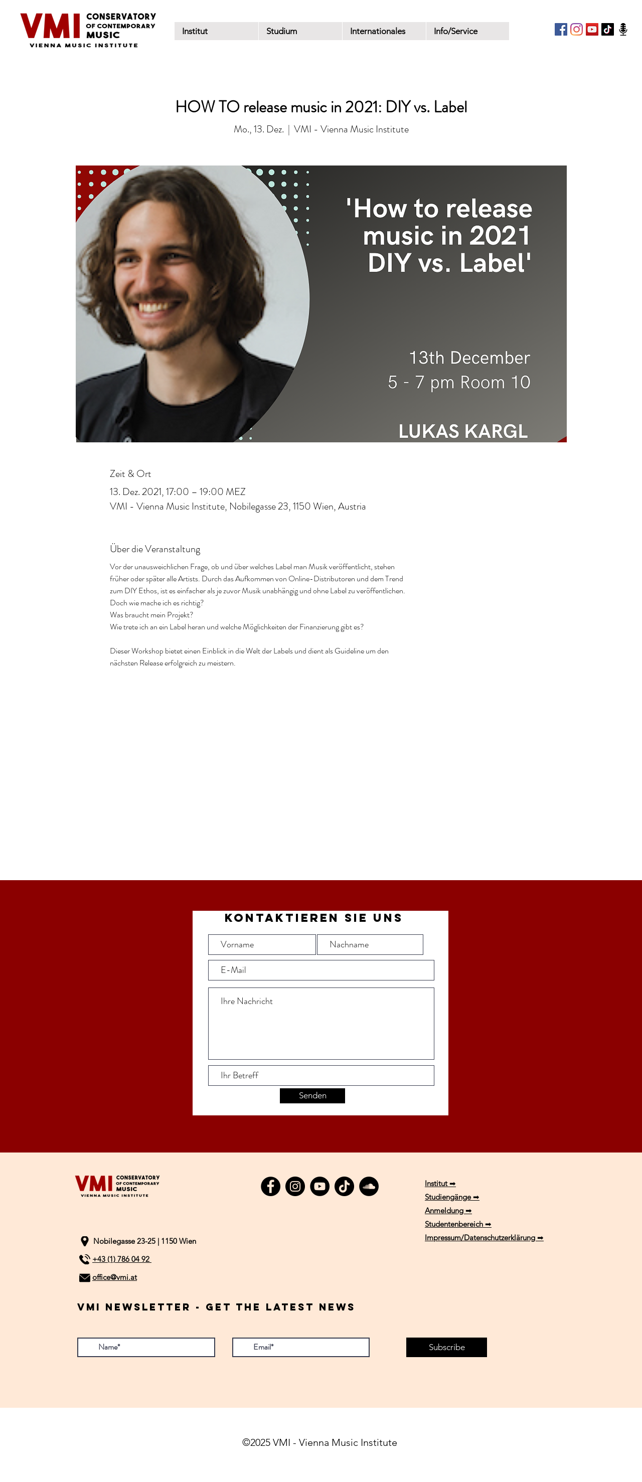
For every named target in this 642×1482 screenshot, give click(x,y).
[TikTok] (607, 29)
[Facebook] (561, 29)
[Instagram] (576, 29)
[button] (300, 31)
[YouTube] (592, 29)
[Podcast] (623, 29)
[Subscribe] (446, 1347)
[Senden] (312, 1095)
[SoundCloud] (369, 1186)
